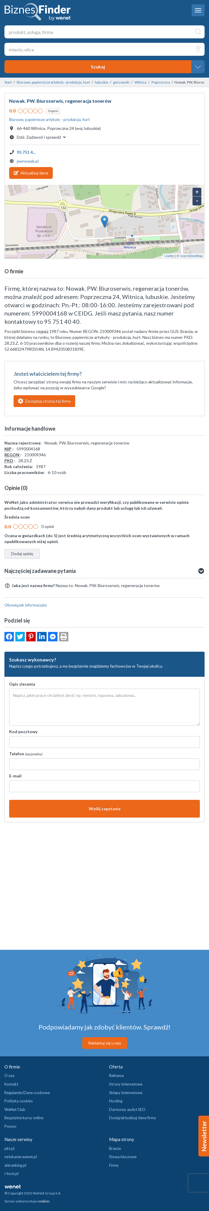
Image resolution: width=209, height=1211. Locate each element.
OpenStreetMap (191, 256)
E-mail (15, 775)
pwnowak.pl (28, 161)
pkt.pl (9, 1148)
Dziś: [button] (42, 137)
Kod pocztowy (23, 731)
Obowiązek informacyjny (25, 605)
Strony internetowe (125, 1084)
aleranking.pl (15, 1165)
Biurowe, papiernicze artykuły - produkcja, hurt (53, 82)
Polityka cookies (18, 1101)
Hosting (115, 1101)
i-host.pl (11, 1173)
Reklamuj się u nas (104, 1042)
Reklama (116, 1075)
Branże (115, 1148)
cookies (43, 1201)
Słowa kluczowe (122, 1156)
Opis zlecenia (22, 684)
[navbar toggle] (198, 10)
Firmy (114, 1165)
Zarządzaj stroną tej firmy (44, 401)
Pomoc (10, 1126)
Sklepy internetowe (125, 1092)
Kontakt (11, 1084)
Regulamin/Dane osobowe (27, 1092)
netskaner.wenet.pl (20, 1156)
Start (8, 82)
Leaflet (169, 256)
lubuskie (101, 82)
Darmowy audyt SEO (127, 1109)
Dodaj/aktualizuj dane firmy (132, 1117)
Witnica (140, 82)
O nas (9, 1075)
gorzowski (121, 82)
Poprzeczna (161, 82)
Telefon (25, 753)
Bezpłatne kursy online (23, 1117)
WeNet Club (14, 1109)
